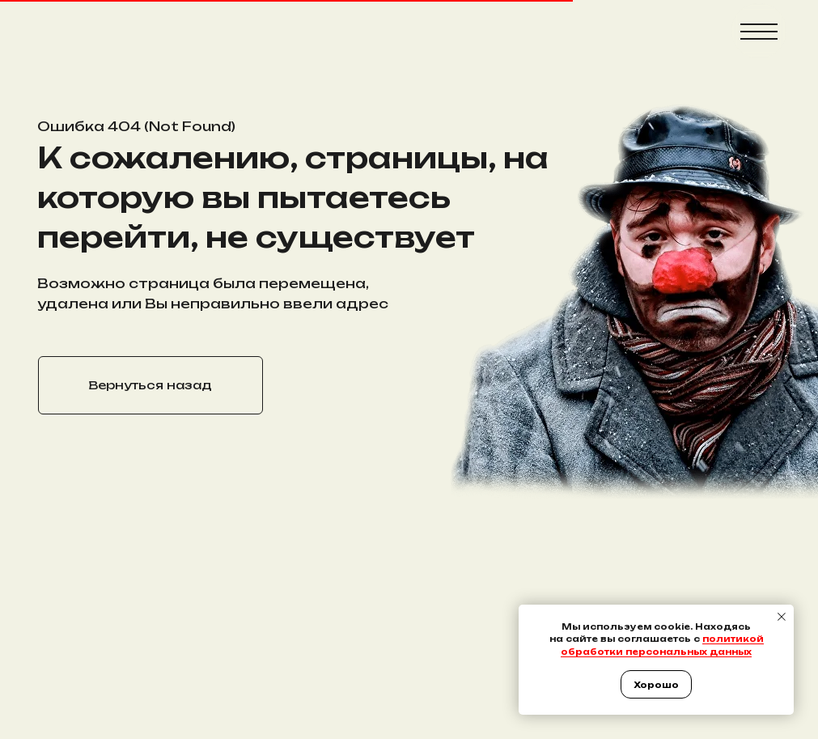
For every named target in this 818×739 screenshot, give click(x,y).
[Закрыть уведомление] (781, 617)
